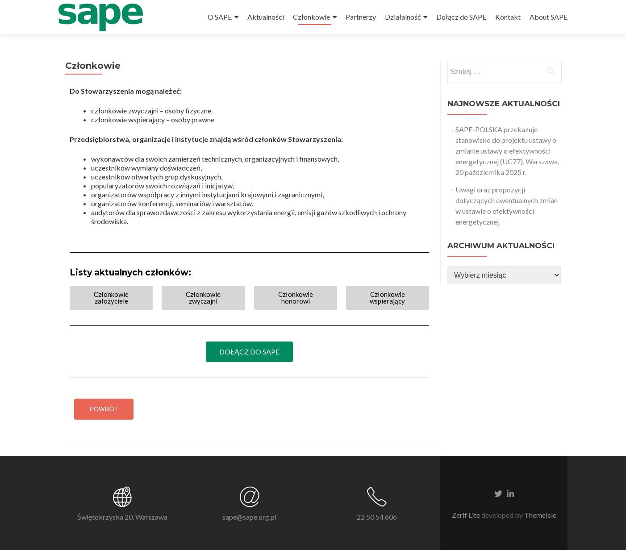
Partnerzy (361, 16)
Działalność (403, 16)
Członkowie (311, 16)
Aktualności (265, 16)
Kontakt (508, 16)
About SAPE (549, 16)
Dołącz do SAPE (461, 16)
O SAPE (220, 16)
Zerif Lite (466, 515)
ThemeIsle (540, 515)
